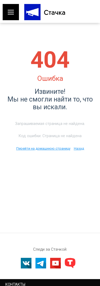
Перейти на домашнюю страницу (43, 148)
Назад (79, 148)
